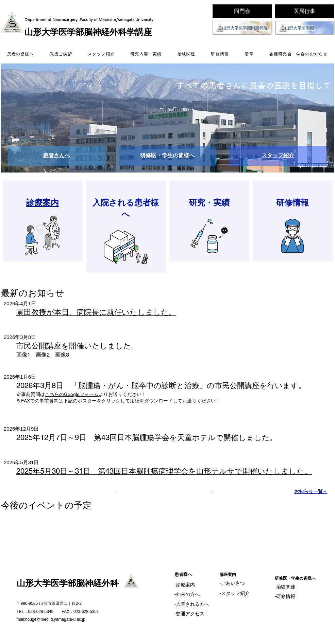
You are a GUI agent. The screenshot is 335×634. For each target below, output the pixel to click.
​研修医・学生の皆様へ (295, 578)
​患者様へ (183, 574)
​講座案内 (228, 574)
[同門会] (242, 11)
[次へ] (212, 492)
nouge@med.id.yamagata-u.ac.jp (55, 619)
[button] (167, 118)
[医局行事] (304, 11)
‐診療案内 (184, 584)
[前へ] (117, 492)
